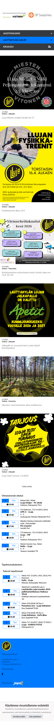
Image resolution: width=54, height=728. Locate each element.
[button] (4, 70)
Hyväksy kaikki (19, 716)
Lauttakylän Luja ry (28, 40)
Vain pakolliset (35, 716)
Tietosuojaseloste (9, 694)
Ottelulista (7, 596)
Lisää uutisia (27, 527)
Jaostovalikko (28, 33)
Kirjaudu (27, 46)
